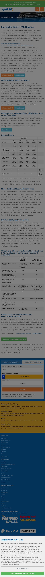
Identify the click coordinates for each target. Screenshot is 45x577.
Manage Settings (23, 568)
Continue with (22, 573)
